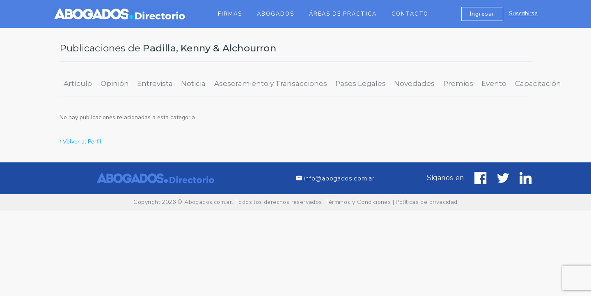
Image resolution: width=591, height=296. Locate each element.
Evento (493, 83)
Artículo (78, 83)
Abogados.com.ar (208, 202)
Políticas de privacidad (426, 202)
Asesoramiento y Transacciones (270, 83)
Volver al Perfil (80, 142)
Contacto (410, 14)
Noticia (193, 83)
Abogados (275, 14)
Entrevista (155, 83)
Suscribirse (523, 13)
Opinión (115, 83)
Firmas (230, 14)
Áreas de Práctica (343, 14)
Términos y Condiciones (358, 202)
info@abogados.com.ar (335, 178)
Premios (458, 83)
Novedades (414, 83)
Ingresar (482, 14)
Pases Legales (360, 83)
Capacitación (538, 83)
